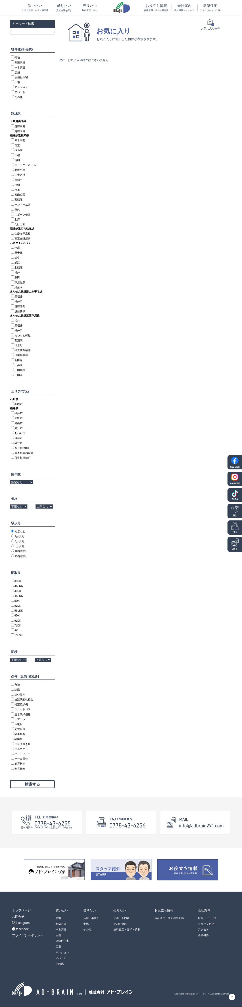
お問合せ (18, 916)
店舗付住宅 (21, 77)
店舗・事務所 (91, 918)
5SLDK (19, 610)
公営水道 (20, 729)
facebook (20, 929)
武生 (17, 257)
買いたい (35, 8)
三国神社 (20, 370)
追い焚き (20, 694)
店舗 (17, 72)
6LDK (18, 620)
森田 (17, 277)
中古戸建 (20, 67)
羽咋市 (19, 404)
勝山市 (19, 423)
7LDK (18, 625)
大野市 (19, 418)
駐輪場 (19, 739)
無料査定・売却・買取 (126, 929)
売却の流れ (120, 923)
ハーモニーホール (25, 165)
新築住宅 (210, 8)
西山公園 (20, 194)
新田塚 (19, 360)
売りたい (89, 8)
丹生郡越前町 (23, 457)
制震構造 (20, 768)
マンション (21, 87)
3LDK (18, 581)
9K (16, 630)
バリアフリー (23, 753)
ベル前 (19, 150)
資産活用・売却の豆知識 (169, 918)
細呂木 (19, 287)
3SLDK (19, 585)
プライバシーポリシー (27, 935)
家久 (17, 209)
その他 (19, 97)
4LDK (18, 591)
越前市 (19, 438)
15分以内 (20, 556)
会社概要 (203, 935)
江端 (17, 155)
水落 (17, 189)
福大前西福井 (23, 350)
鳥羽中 (19, 180)
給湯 (17, 689)
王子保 (19, 252)
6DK (17, 615)
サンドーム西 (23, 204)
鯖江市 (19, 428)
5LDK (18, 605)
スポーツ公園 (23, 214)
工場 (17, 82)
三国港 (19, 375)
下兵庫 (19, 365)
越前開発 (20, 306)
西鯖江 (19, 199)
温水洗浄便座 (23, 714)
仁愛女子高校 (23, 233)
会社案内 (184, 8)
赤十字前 (20, 140)
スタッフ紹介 (206, 923)
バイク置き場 (23, 744)
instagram (20, 923)
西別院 (19, 340)
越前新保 (20, 311)
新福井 (19, 296)
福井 (17, 272)
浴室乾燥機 (21, 704)
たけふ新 (20, 224)
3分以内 (19, 541)
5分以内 (19, 546)
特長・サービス (207, 918)
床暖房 (19, 724)
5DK (17, 600)
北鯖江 (19, 267)
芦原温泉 (20, 282)
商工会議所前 (23, 238)
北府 (17, 219)
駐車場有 (20, 734)
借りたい (64, 8)
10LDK (19, 635)
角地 (17, 684)
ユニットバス (23, 709)
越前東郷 (20, 126)
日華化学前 (21, 355)
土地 (86, 923)
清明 (17, 160)
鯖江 (17, 262)
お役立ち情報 (156, 8)
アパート (20, 92)
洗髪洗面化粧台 (24, 699)
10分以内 (20, 551)
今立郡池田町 (23, 448)
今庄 (17, 247)
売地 (17, 57)
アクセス (203, 929)
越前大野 (20, 131)
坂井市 (19, 442)
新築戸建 (20, 62)
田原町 (19, 345)
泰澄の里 (20, 170)
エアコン (20, 719)
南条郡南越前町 (24, 452)
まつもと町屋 (23, 335)
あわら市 (20, 433)
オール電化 (21, 758)
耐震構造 (20, 763)
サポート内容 (121, 918)
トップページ (21, 910)
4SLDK (19, 596)
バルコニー (21, 749)
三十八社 (20, 174)
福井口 (19, 301)
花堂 (17, 145)
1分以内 (19, 536)
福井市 (19, 413)
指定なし (20, 531)
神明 (17, 184)
